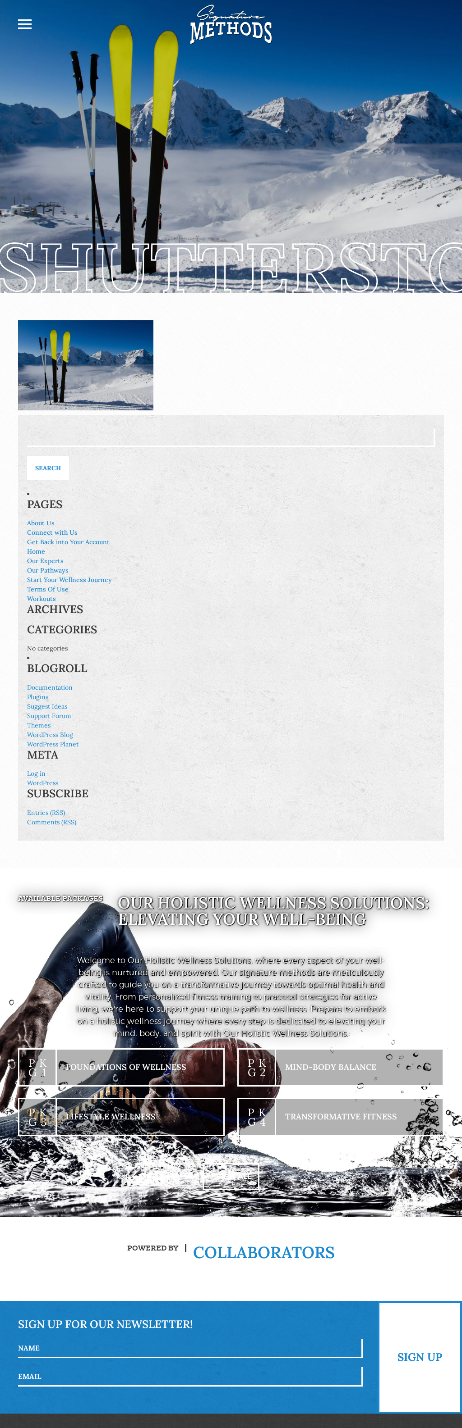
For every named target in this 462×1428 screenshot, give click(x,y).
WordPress (42, 783)
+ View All (231, 1176)
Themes (39, 725)
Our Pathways (48, 570)
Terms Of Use (48, 589)
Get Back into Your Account (68, 542)
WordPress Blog (50, 735)
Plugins (37, 697)
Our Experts (45, 561)
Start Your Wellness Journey (69, 580)
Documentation (50, 687)
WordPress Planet (53, 744)
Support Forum (49, 716)
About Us (41, 523)
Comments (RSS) (51, 822)
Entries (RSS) (46, 813)
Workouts (41, 599)
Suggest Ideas (47, 706)
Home (36, 551)
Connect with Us (52, 532)
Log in (36, 773)
